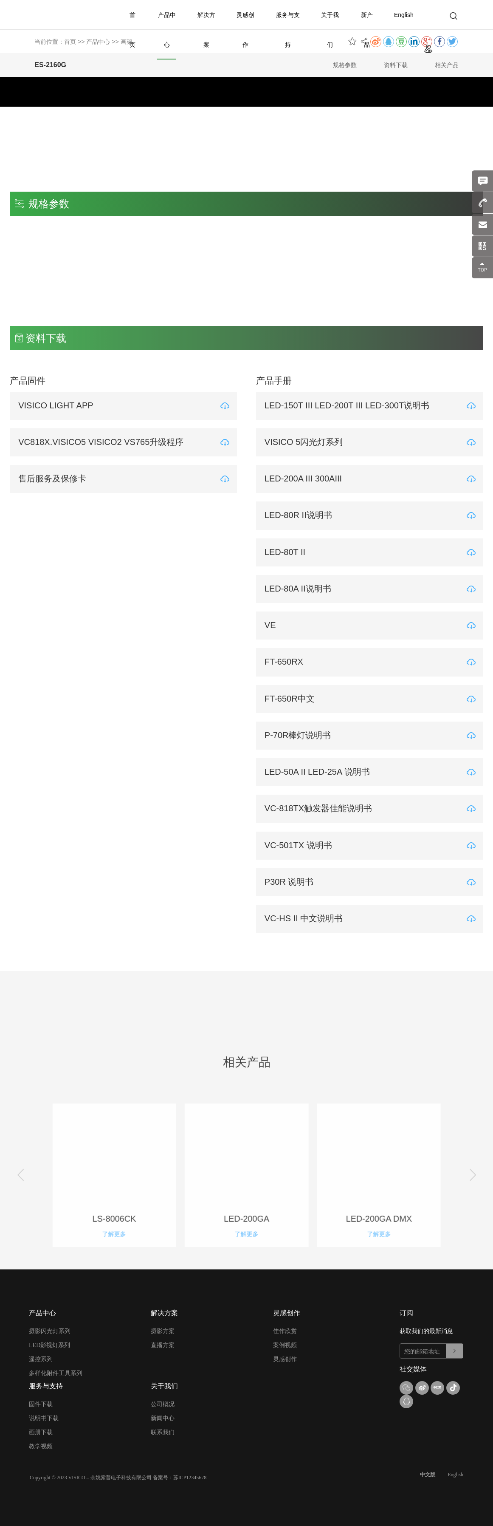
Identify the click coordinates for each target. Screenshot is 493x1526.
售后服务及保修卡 (54, 478)
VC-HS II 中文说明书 (306, 917)
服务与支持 (288, 29)
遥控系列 (41, 1359)
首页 (132, 29)
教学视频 (41, 1446)
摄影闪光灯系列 (49, 1331)
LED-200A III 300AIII (305, 478)
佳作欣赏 (285, 1331)
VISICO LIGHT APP (57, 405)
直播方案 (163, 1345)
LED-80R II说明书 (300, 515)
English (404, 14)
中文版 (427, 1474)
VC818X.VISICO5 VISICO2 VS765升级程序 (103, 442)
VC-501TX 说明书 (300, 844)
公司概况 (163, 1404)
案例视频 (285, 1345)
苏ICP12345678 (190, 1477)
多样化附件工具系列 (55, 1373)
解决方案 (206, 29)
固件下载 (41, 1404)
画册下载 (41, 1432)
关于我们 (330, 29)
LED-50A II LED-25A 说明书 (319, 771)
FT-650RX (286, 661)
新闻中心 (163, 1418)
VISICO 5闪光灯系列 (306, 442)
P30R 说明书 (291, 880)
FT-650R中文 (292, 697)
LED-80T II (287, 551)
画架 (126, 41)
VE (272, 624)
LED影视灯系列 (49, 1345)
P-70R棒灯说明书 (300, 734)
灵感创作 (245, 29)
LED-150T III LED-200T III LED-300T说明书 (349, 405)
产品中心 (167, 29)
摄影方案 (163, 1331)
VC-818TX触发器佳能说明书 (320, 807)
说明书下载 (44, 1418)
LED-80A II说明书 (300, 588)
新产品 (367, 29)
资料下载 (396, 65)
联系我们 (163, 1432)
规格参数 (345, 65)
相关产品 (447, 65)
